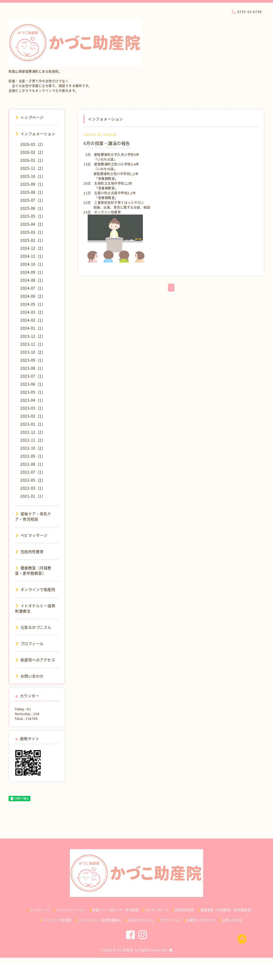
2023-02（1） (32, 416)
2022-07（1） (32, 472)
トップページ (30, 117)
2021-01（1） (32, 496)
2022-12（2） (32, 432)
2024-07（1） (32, 288)
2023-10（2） (32, 352)
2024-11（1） (32, 256)
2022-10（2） (32, 448)
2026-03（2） (32, 144)
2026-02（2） (32, 152)
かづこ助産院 (123, 950)
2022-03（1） (32, 488)
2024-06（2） (32, 296)
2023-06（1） (32, 384)
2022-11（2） (32, 440)
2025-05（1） (32, 216)
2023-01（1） (32, 424)
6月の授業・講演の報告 (106, 143)
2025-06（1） (32, 208)
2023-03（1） (32, 408)
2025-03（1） (32, 232)
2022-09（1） (32, 456)
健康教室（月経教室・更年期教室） (33, 570)
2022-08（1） (32, 464)
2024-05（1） (32, 304)
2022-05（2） (32, 480)
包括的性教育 (30, 551)
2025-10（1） (32, 176)
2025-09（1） (32, 184)
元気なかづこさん (33, 627)
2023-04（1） (32, 400)
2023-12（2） (32, 336)
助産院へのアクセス (35, 659)
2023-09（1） (32, 360)
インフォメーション (35, 133)
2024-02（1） (32, 320)
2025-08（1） (32, 192)
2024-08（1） (32, 280)
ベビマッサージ (31, 535)
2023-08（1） (32, 368)
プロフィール (30, 643)
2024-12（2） (32, 248)
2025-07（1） (32, 200)
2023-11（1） (32, 344)
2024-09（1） (32, 272)
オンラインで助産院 (35, 589)
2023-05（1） (32, 392)
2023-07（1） (32, 376)
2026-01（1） (32, 160)
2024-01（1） (32, 328)
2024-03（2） (32, 312)
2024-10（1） (32, 264)
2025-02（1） (32, 240)
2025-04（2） (32, 224)
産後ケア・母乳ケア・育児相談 (33, 516)
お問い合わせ (30, 676)
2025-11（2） (32, 168)
